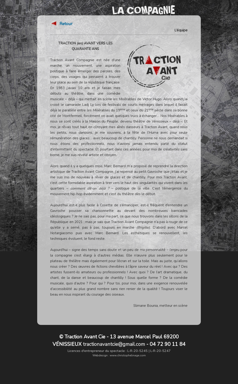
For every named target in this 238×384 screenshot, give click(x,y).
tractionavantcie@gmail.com (114, 344)
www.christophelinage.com (128, 355)
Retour (61, 25)
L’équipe (181, 32)
